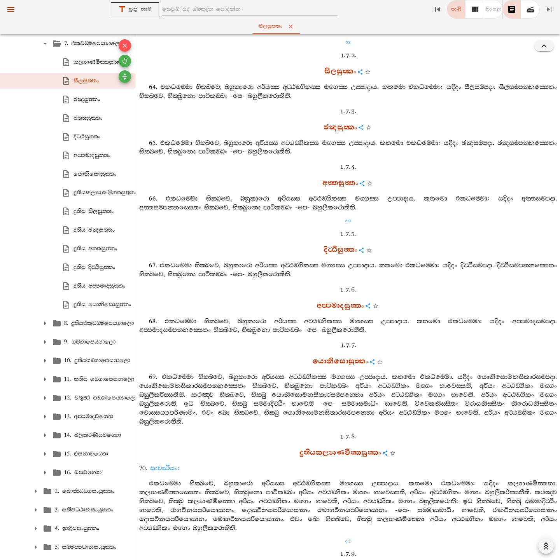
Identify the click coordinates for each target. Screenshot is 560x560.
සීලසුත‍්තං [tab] (281, 26)
